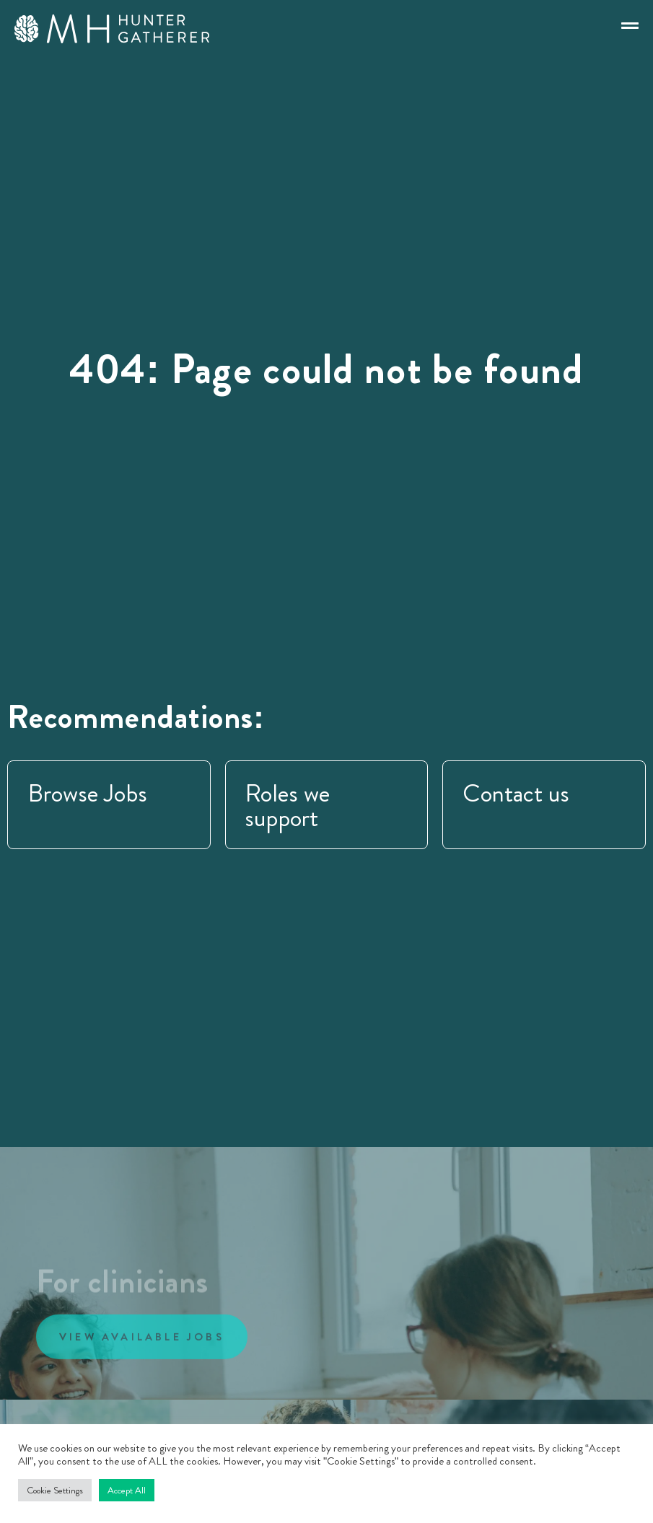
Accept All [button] (127, 1490)
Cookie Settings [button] (55, 1490)
